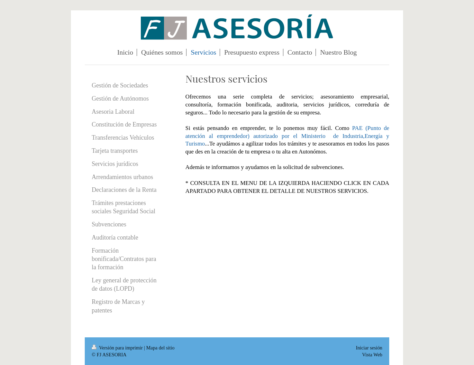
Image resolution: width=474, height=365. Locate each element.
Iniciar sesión (369, 347)
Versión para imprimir (118, 347)
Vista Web (372, 354)
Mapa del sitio (160, 347)
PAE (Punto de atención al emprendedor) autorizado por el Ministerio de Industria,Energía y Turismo (287, 136)
